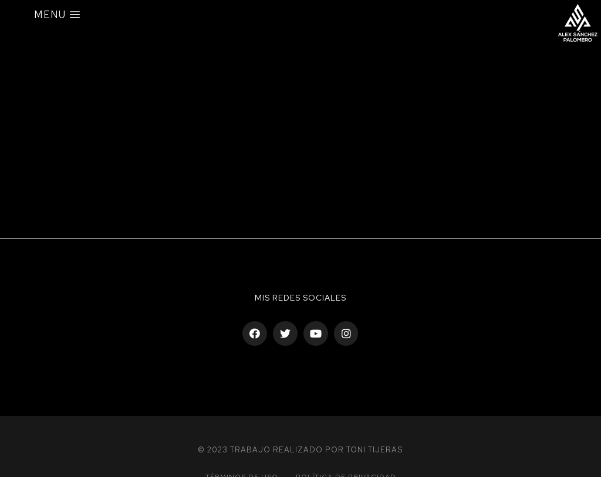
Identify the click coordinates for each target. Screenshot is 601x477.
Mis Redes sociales (300, 297)
